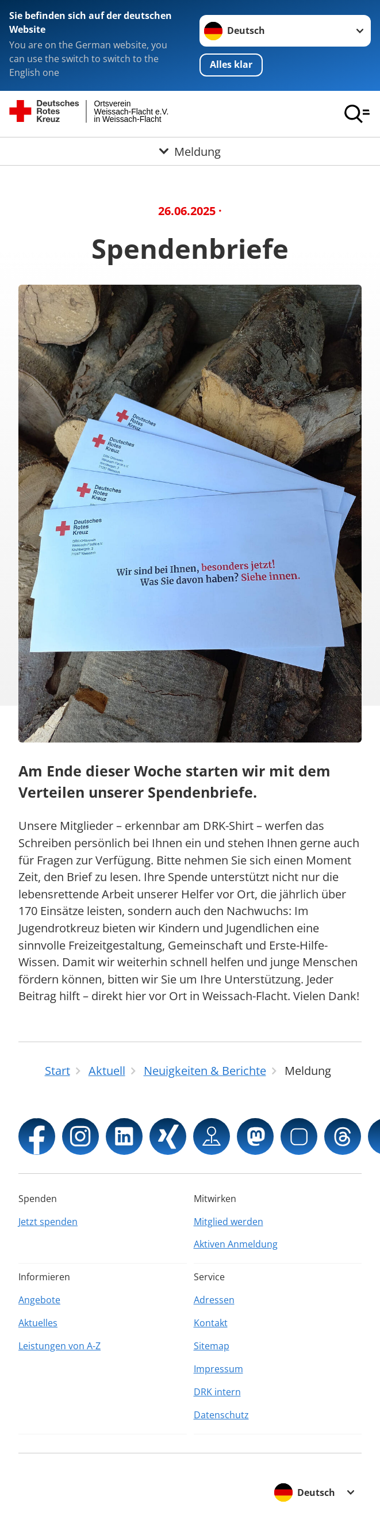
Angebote (39, 1299)
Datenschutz (221, 1415)
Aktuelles (37, 1322)
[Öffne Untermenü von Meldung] (190, 151)
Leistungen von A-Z (59, 1346)
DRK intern (217, 1392)
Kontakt (211, 1322)
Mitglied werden (228, 1221)
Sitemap (211, 1346)
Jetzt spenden (48, 1221)
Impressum (218, 1369)
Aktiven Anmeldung (236, 1244)
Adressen (214, 1299)
